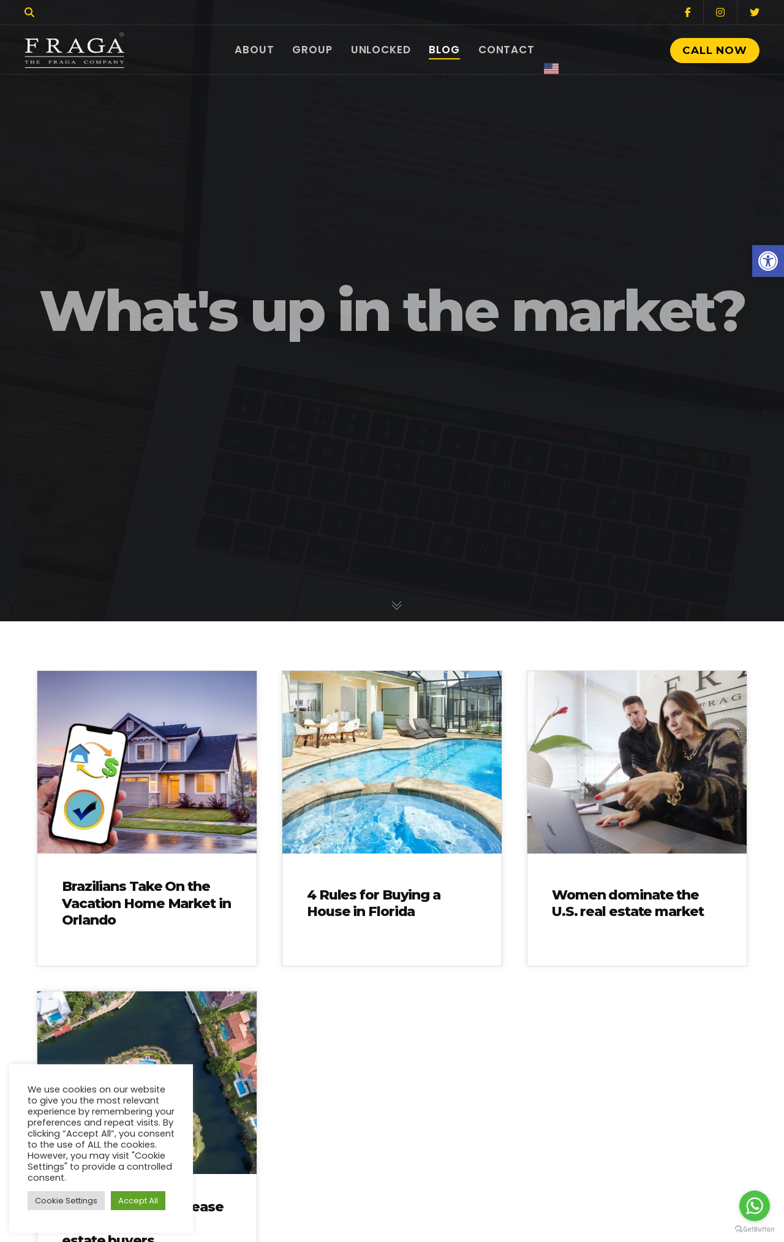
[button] (768, 261)
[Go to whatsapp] (754, 1206)
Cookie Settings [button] (66, 1200)
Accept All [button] (138, 1200)
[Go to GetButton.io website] (754, 1229)
